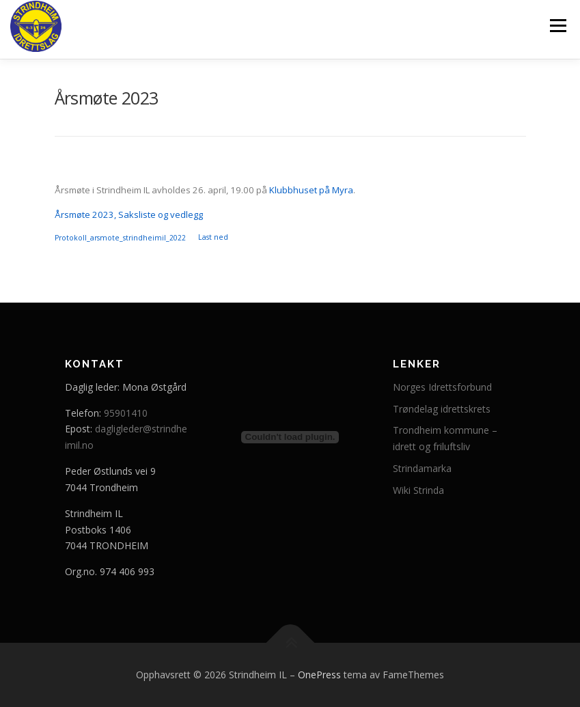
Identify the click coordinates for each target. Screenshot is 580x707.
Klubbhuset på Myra (311, 190)
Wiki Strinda (418, 490)
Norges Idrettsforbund (442, 386)
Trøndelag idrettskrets (442, 408)
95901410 (126, 412)
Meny (557, 25)
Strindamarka (422, 468)
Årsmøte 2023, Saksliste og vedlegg (129, 214)
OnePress (319, 674)
